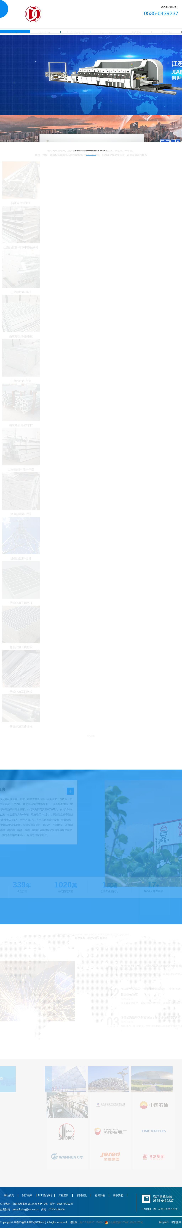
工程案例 (63, 1195)
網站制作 (164, 1222)
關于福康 (27, 1195)
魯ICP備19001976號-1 (92, 1222)
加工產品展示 (45, 1195)
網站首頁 (9, 1195)
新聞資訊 (82, 1195)
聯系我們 (118, 1195)
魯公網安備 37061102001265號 (124, 1222)
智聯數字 (176, 1222)
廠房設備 (100, 1195)
